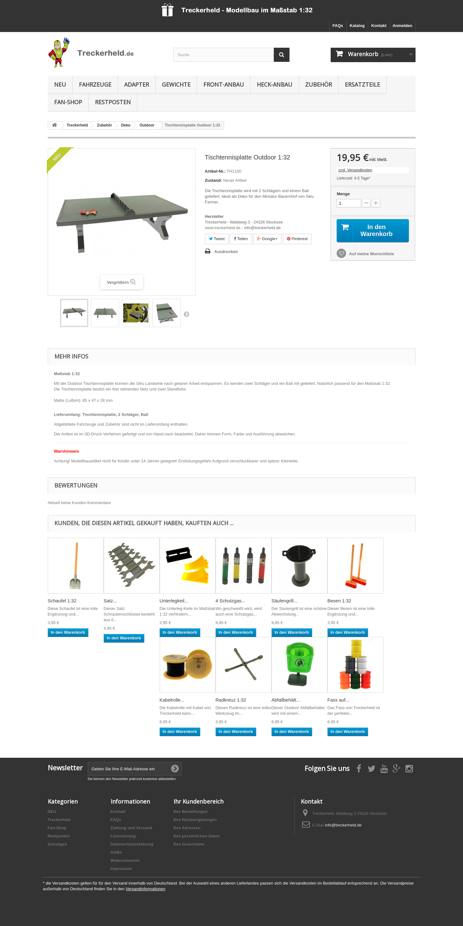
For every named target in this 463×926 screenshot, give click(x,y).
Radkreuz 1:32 (231, 700)
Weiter (186, 314)
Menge (343, 193)
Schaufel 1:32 (62, 600)
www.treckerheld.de (222, 227)
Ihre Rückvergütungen (195, 819)
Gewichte (176, 84)
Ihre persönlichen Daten (197, 836)
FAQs (338, 25)
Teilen (241, 238)
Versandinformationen (145, 888)
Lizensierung (123, 836)
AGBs (116, 852)
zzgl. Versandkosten (355, 170)
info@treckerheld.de (343, 825)
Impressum (121, 868)
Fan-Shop (68, 102)
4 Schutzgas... (230, 600)
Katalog (357, 25)
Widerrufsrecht (125, 860)
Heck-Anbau (274, 84)
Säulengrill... (285, 600)
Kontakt (378, 25)
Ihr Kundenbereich (198, 801)
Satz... (110, 600)
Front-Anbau (223, 84)
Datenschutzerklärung (132, 844)
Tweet (217, 238)
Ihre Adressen (187, 828)
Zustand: (213, 180)
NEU (60, 84)
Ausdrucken (226, 251)
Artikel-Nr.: (215, 171)
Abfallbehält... (286, 700)
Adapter (136, 84)
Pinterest (297, 238)
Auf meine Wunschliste (371, 253)
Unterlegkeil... (174, 600)
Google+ (267, 238)
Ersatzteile (362, 84)
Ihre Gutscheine (189, 844)
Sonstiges (57, 844)
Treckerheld (59, 819)
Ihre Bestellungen (191, 811)
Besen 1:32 (339, 600)
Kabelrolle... (172, 700)
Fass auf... (339, 700)
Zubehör (318, 84)
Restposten (113, 102)
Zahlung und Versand (131, 828)
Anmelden (402, 25)
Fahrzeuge (95, 84)
